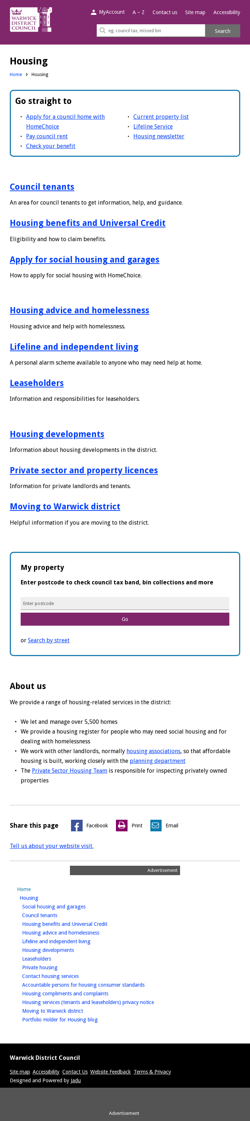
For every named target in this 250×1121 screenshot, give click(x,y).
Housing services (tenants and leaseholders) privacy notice (100, 1001)
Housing (41, 897)
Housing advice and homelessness (79, 310)
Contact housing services (62, 975)
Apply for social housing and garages (84, 260)
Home (16, 74)
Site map (195, 12)
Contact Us (75, 1072)
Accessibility (226, 12)
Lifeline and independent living (74, 347)
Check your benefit (50, 146)
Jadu (76, 1080)
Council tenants (42, 187)
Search (222, 31)
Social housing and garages (66, 906)
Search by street (49, 640)
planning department (158, 760)
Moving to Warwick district (65, 506)
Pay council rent (47, 136)
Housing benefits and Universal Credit (88, 223)
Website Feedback (110, 1072)
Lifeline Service (153, 126)
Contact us (165, 12)
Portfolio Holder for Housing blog (72, 1019)
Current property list (161, 116)
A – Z (139, 12)
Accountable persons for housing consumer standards (95, 984)
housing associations (153, 751)
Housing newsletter (158, 136)
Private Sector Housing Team (69, 770)
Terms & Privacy (152, 1072)
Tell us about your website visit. (51, 846)
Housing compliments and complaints (77, 992)
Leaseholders (37, 383)
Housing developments (57, 434)
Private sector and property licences (84, 470)
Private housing (52, 966)
